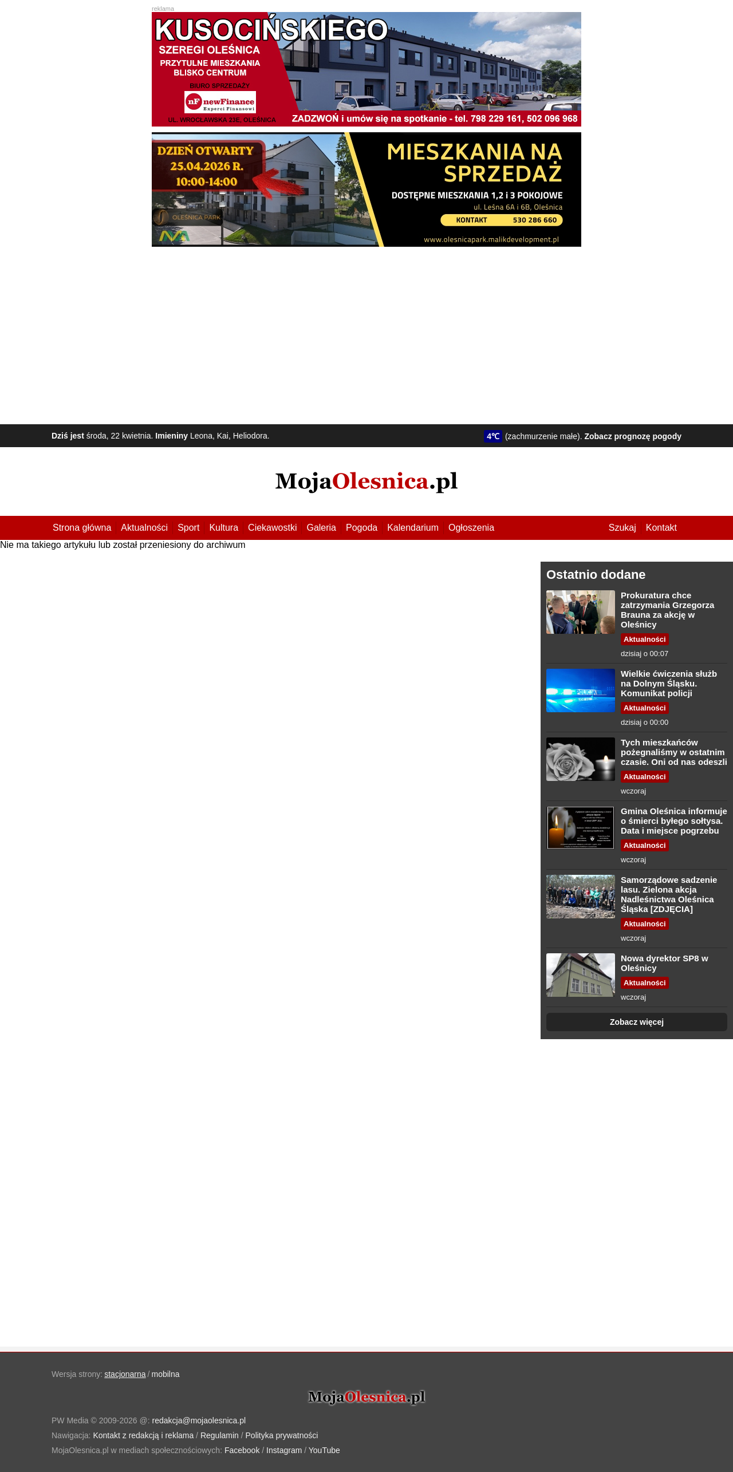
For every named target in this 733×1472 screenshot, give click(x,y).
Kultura (223, 527)
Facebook (241, 1450)
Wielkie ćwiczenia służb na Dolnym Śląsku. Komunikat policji (669, 683)
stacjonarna (124, 1374)
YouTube (324, 1450)
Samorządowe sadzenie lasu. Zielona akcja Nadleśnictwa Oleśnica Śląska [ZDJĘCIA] (669, 894)
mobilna (166, 1374)
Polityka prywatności (282, 1435)
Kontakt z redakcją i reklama (143, 1435)
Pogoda (361, 527)
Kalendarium (413, 527)
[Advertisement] (366, 332)
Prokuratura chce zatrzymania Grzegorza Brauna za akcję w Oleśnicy (667, 609)
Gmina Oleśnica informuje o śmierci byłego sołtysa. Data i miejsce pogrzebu (674, 820)
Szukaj (622, 527)
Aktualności (144, 527)
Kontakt (661, 527)
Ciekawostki (272, 527)
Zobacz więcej (637, 1022)
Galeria (321, 527)
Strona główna (82, 527)
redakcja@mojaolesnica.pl (199, 1420)
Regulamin (219, 1435)
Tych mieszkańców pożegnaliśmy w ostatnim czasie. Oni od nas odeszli (674, 752)
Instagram (284, 1450)
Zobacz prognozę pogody (632, 436)
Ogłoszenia (471, 527)
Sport (188, 527)
